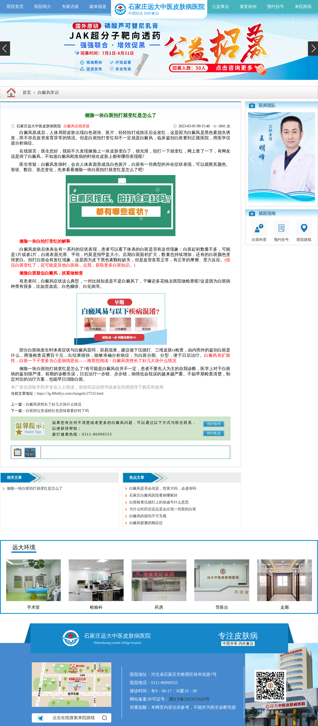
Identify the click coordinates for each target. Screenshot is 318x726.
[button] (5, 48)
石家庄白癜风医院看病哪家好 (153, 495)
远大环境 (24, 547)
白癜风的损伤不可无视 (147, 516)
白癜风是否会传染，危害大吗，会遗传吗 (162, 488)
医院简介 (42, 6)
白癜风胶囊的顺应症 (146, 523)
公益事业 (220, 6)
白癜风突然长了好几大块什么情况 (53, 404)
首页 (27, 92)
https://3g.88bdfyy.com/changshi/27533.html (70, 393)
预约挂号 (275, 6)
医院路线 (304, 231)
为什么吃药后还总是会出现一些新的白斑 (162, 509)
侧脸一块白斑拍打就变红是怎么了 (35, 488)
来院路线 (303, 6)
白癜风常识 (48, 92)
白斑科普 (259, 231)
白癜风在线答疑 (77, 126)
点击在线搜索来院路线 (72, 718)
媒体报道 (97, 6)
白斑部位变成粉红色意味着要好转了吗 (57, 411)
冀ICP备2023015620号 (189, 699)
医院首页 (15, 6)
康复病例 (248, 6)
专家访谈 (70, 6)
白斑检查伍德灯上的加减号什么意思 (159, 502)
